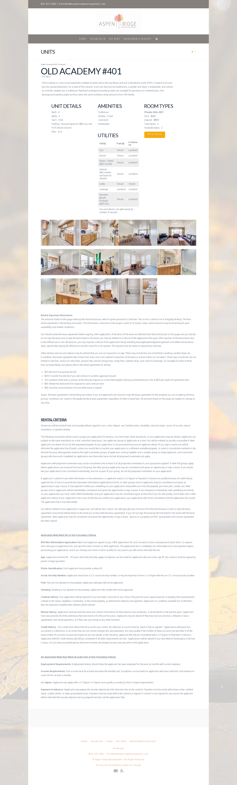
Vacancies (97, 741)
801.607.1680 (48, 4)
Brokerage (118, 748)
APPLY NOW (154, 134)
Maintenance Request (143, 741)
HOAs (109, 741)
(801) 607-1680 (96, 754)
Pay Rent (121, 741)
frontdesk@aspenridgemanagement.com (82, 4)
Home (84, 741)
